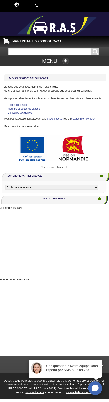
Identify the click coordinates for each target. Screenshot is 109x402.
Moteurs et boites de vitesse (24, 108)
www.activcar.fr (34, 392)
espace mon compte (83, 118)
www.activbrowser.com (80, 392)
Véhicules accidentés (20, 112)
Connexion (36, 4)
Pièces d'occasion (18, 104)
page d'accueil (55, 118)
